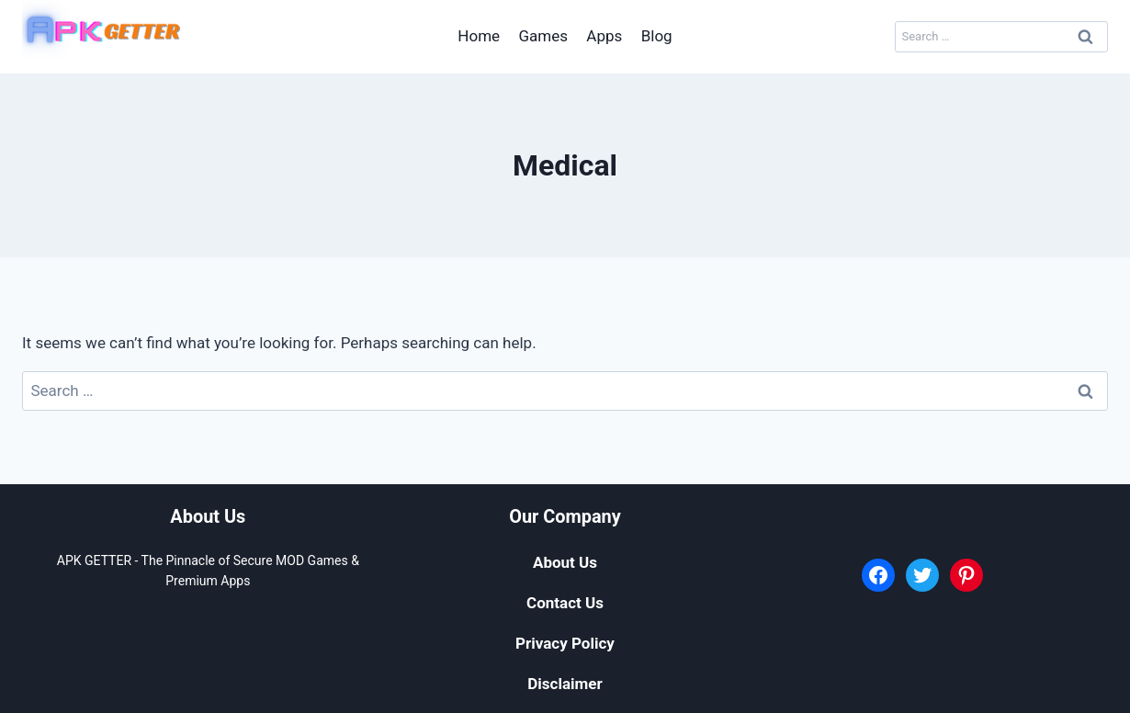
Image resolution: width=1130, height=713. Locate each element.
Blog (656, 36)
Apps (604, 36)
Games (543, 36)
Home (479, 36)
